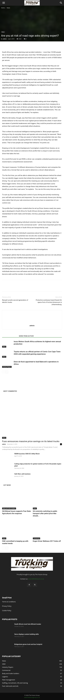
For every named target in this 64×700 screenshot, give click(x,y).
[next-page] (6, 372)
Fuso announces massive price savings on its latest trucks (30, 441)
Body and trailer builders (9, 508)
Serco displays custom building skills (26, 634)
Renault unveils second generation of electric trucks (15, 301)
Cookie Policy (6, 611)
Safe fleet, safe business (22, 474)
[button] (3, 3)
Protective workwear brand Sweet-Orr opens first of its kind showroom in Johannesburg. (49, 302)
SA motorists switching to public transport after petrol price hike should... (45, 513)
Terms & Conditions (9, 602)
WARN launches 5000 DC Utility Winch (27, 454)
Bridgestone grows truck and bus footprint (28, 644)
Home (3, 8)
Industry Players (7, 367)
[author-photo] (32, 322)
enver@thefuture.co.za (36, 579)
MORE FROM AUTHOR (26, 336)
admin (5, 39)
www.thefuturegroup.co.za (32, 697)
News (8, 8)
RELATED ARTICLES (9, 336)
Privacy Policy (6, 606)
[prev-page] (3, 372)
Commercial (36, 538)
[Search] (61, 3)
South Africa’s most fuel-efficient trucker (27, 624)
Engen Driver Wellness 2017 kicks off (47, 541)
